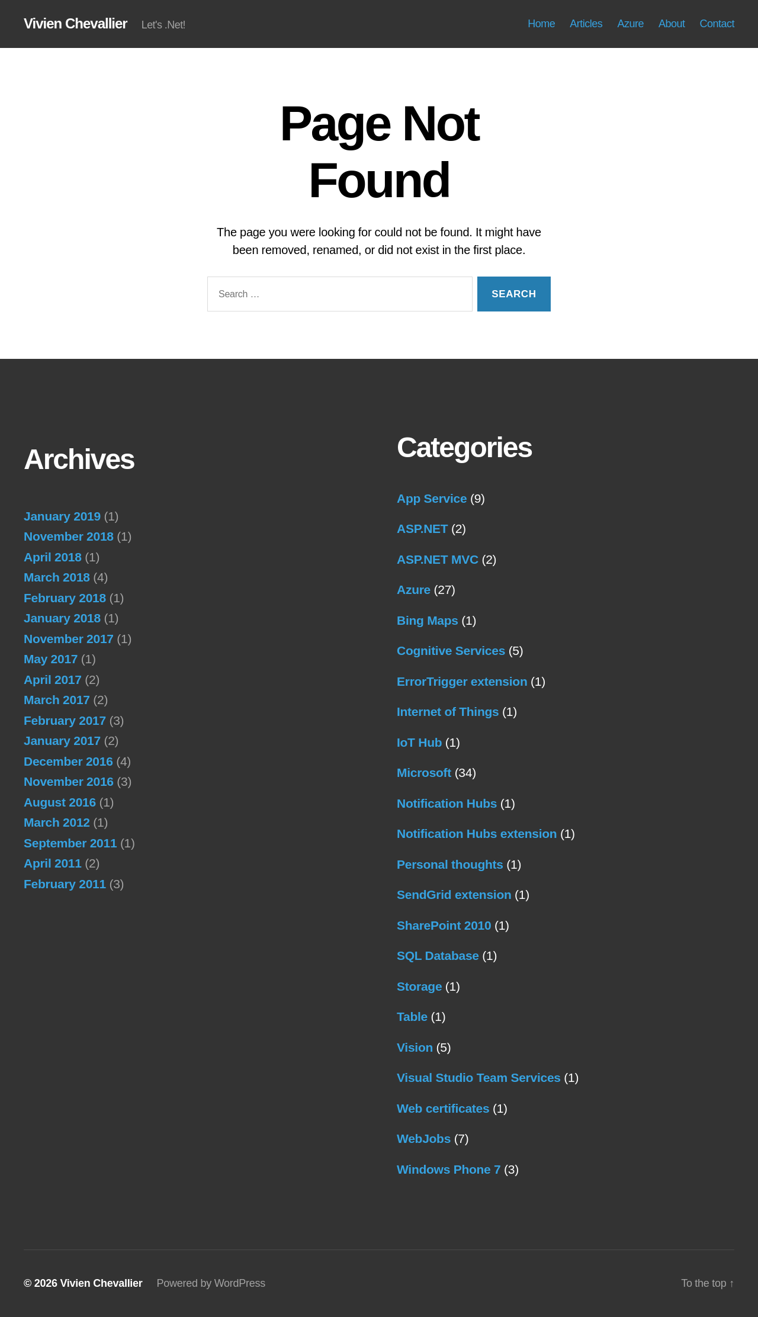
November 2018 (69, 536)
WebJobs (424, 1138)
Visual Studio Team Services (479, 1077)
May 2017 (51, 659)
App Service (432, 498)
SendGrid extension (454, 894)
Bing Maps (427, 620)
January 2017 (62, 740)
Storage (419, 986)
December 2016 (68, 761)
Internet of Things (448, 711)
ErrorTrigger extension (462, 681)
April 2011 (53, 863)
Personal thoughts (450, 864)
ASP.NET (422, 528)
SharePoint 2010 (444, 925)
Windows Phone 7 (448, 1169)
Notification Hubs (447, 803)
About (672, 24)
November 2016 (69, 781)
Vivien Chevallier (75, 24)
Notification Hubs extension (477, 833)
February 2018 (65, 598)
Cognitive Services (451, 650)
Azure (630, 24)
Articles (586, 24)
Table (412, 1016)
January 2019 (62, 516)
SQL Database (438, 955)
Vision (415, 1047)
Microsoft (424, 772)
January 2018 (62, 618)
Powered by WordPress (211, 1283)
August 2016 (60, 802)
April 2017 (53, 679)
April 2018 (53, 557)
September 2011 (70, 843)
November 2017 (69, 638)
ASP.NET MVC (437, 559)
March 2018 (57, 577)
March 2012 (57, 822)
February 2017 (65, 720)
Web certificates (443, 1108)
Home (541, 24)
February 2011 (65, 884)
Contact (716, 24)
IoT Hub (419, 742)
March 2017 (57, 699)
